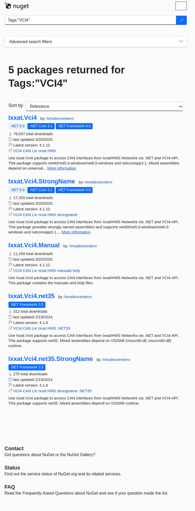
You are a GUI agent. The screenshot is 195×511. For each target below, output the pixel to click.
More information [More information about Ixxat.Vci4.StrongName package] (76, 232)
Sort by (15, 105)
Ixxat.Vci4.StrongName (41, 181)
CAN (27, 151)
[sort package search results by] (104, 106)
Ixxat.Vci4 (22, 118)
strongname (67, 214)
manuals (64, 270)
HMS (51, 151)
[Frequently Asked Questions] (10, 487)
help (76, 270)
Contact (14, 448)
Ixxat (42, 151)
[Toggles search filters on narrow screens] (181, 42)
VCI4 (17, 151)
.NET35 (63, 328)
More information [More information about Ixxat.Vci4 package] (61, 168)
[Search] (181, 20)
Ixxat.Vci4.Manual (34, 245)
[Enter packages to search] (90, 20)
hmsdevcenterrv (60, 118)
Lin (34, 151)
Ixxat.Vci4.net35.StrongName (50, 359)
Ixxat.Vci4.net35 (31, 296)
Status (12, 467)
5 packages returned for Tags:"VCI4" (66, 76)
